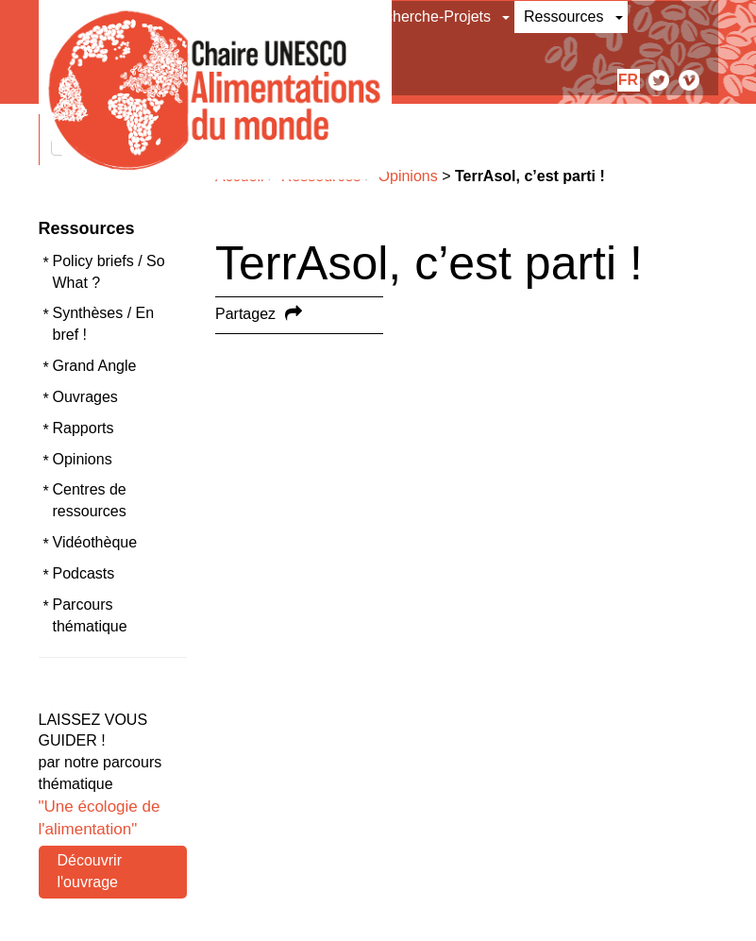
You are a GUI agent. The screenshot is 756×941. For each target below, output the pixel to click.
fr (628, 80)
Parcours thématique (90, 615)
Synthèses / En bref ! (104, 324)
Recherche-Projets (429, 16)
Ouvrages (85, 397)
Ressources (563, 16)
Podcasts (84, 573)
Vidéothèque (95, 542)
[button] (507, 17)
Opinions (82, 459)
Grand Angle (95, 366)
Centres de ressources (89, 500)
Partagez (245, 314)
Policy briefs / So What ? (109, 272)
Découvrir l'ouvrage (90, 871)
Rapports (83, 428)
